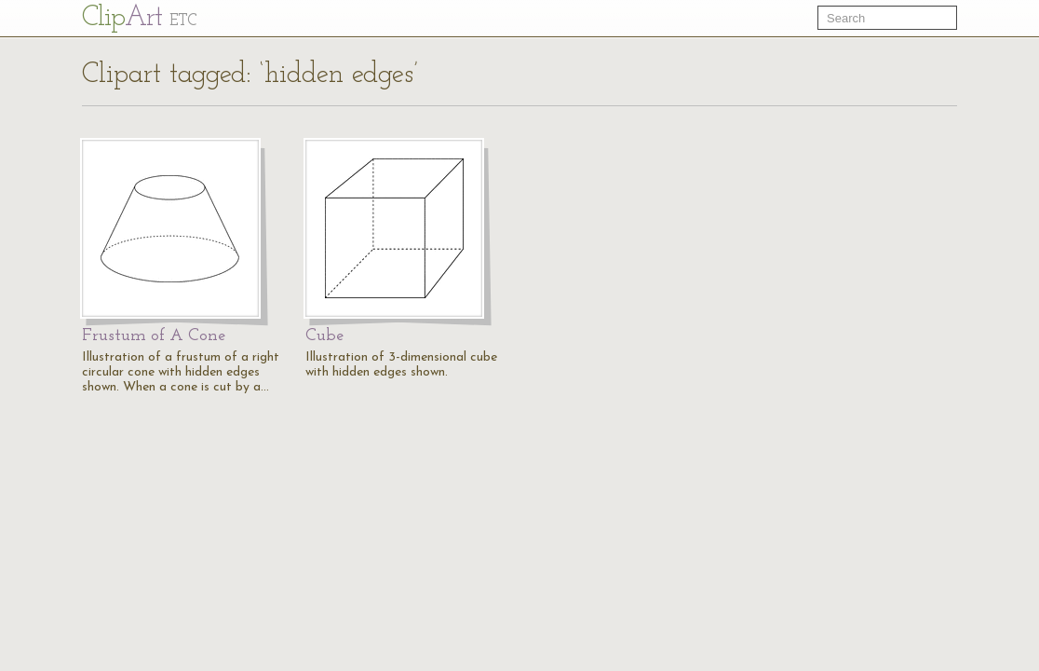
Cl (139, 18)
